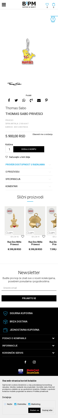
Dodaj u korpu (28, 149)
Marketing (35, 404)
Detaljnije (6, 397)
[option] (29, 52)
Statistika (21, 404)
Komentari (28, 186)
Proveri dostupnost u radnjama (28, 164)
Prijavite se (29, 298)
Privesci (9, 120)
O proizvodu (28, 172)
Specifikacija (28, 179)
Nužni (9, 404)
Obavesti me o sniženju (42, 134)
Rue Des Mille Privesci (14, 243)
